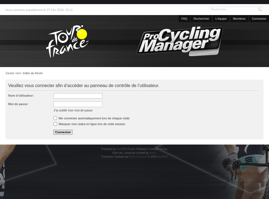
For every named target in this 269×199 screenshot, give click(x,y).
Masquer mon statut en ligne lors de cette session (89, 124)
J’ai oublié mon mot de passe (73, 110)
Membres (239, 18)
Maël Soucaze (138, 156)
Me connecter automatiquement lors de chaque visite (92, 118)
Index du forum (33, 73)
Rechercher (201, 18)
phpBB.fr (163, 156)
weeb (152, 152)
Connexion (259, 18)
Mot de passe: (18, 104)
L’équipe (221, 18)
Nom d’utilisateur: (21, 95)
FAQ (184, 18)
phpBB (120, 149)
